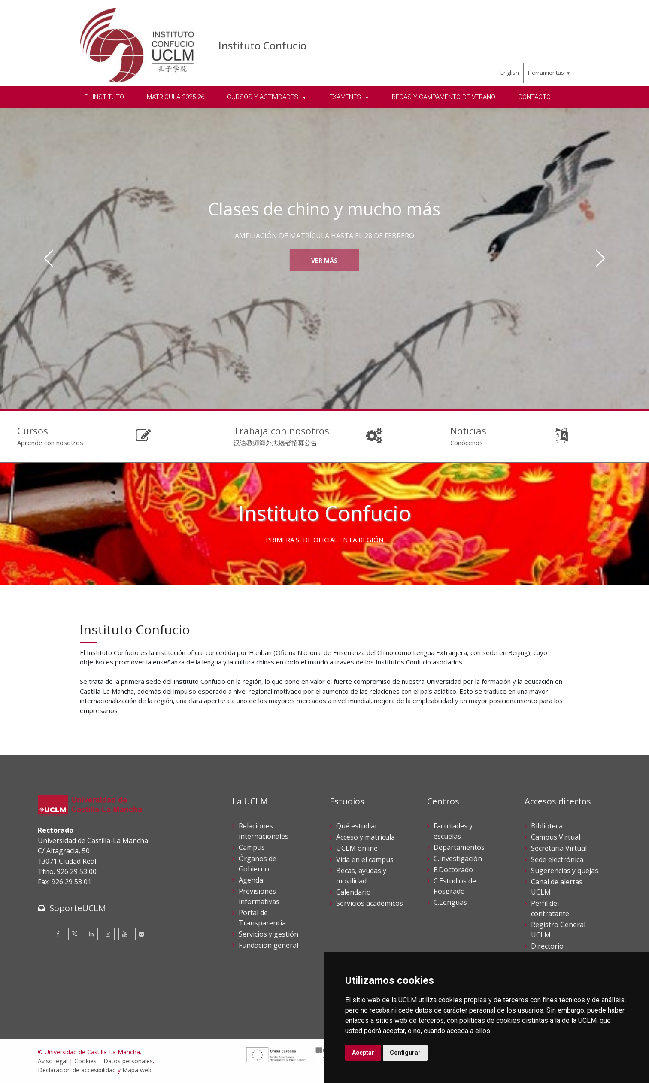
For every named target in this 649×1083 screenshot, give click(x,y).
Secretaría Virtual (559, 848)
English (509, 72)
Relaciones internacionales (263, 831)
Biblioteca (547, 826)
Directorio (547, 946)
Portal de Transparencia (262, 918)
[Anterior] (48, 258)
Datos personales (128, 1061)
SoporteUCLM (77, 908)
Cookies (85, 1061)
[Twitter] (74, 934)
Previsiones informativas (259, 896)
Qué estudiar (357, 826)
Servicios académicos (369, 903)
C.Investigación (458, 858)
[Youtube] (124, 934)
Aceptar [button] (363, 1052)
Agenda (251, 880)
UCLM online (357, 848)
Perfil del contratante (550, 908)
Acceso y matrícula (365, 837)
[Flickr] (141, 934)
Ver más (324, 260)
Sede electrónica (557, 859)
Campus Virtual (555, 837)
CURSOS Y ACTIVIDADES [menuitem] (263, 97)
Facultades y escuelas (453, 831)
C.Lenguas (450, 902)
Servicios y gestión (268, 934)
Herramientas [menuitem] (546, 72)
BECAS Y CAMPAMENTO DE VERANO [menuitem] (443, 97)
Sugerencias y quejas (564, 870)
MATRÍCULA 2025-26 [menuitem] (175, 97)
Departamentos (459, 847)
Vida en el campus (365, 859)
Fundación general (268, 945)
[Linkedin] (91, 934)
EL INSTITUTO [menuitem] (104, 97)
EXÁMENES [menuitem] (346, 97)
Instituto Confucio (262, 45)
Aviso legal (52, 1061)
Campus (252, 847)
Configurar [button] (405, 1052)
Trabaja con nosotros (281, 430)
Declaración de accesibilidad (77, 1070)
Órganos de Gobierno (257, 864)
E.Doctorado (453, 869)
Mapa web (137, 1070)
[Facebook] (58, 934)
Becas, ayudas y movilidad (361, 876)
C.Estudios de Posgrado (455, 886)
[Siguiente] (600, 258)
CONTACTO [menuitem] (534, 97)
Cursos (32, 430)
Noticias (468, 430)
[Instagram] (108, 934)
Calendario (353, 892)
